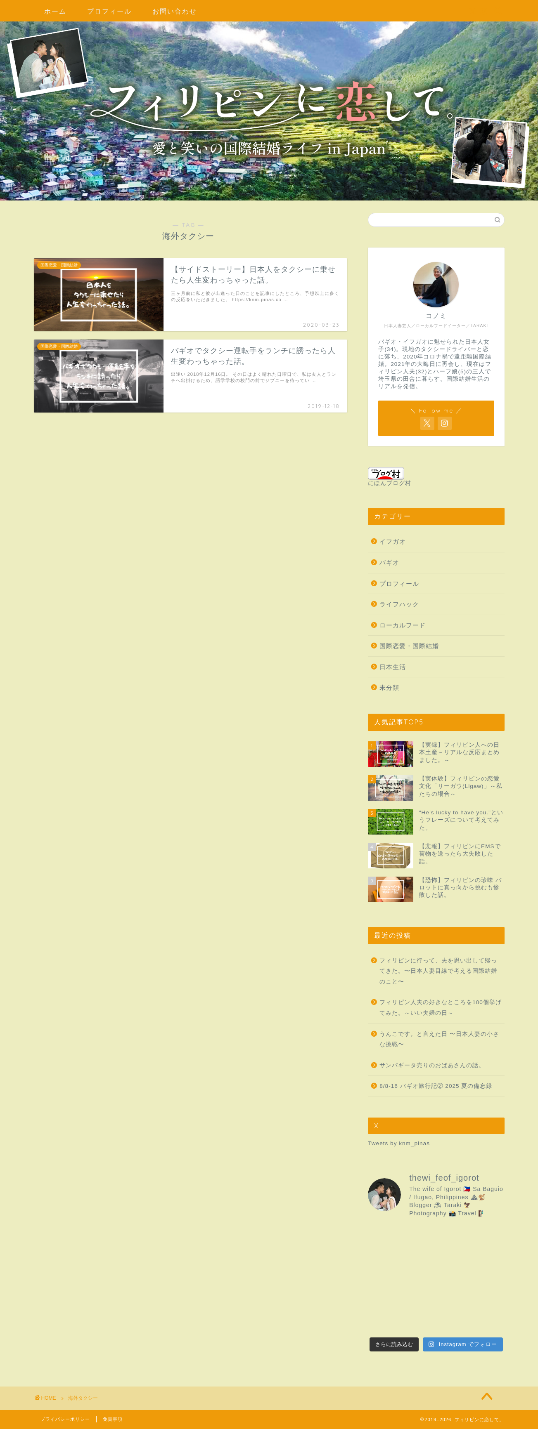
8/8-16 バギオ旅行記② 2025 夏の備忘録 (435, 1086)
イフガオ (392, 541)
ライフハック (399, 604)
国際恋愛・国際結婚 (409, 645)
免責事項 (113, 1419)
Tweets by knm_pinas (399, 1143)
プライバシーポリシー (65, 1419)
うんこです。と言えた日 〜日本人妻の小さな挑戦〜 (439, 1039)
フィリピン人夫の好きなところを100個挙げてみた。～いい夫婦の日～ (440, 1007)
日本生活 (392, 666)
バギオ (389, 562)
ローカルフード (402, 625)
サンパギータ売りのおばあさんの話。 (432, 1065)
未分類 (389, 687)
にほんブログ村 (389, 476)
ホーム (55, 11)
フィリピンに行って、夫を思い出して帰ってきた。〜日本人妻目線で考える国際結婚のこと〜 (438, 971)
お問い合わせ (174, 11)
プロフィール (109, 11)
